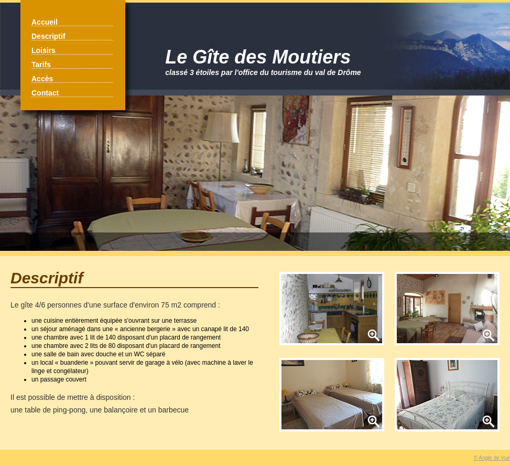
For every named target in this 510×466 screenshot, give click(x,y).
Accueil (44, 22)
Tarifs (41, 64)
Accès (42, 79)
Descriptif (48, 36)
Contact (45, 93)
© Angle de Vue (492, 458)
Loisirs (43, 50)
